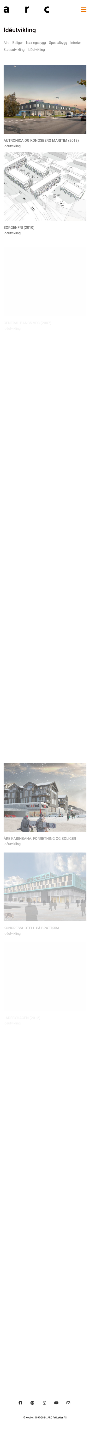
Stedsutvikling (14, 50)
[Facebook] (20, 1403)
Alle (6, 43)
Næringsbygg (36, 43)
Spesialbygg (58, 43)
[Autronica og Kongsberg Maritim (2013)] (45, 99)
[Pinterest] (32, 1403)
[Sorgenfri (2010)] (45, 187)
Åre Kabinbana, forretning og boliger (40, 841)
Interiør (75, 43)
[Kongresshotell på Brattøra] (45, 889)
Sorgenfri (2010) (19, 228)
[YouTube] (56, 1403)
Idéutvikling (36, 50)
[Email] (68, 1403)
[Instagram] (44, 1403)
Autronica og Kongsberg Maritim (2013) (41, 141)
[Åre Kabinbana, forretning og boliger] (45, 799)
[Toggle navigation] (83, 9)
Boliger (17, 43)
